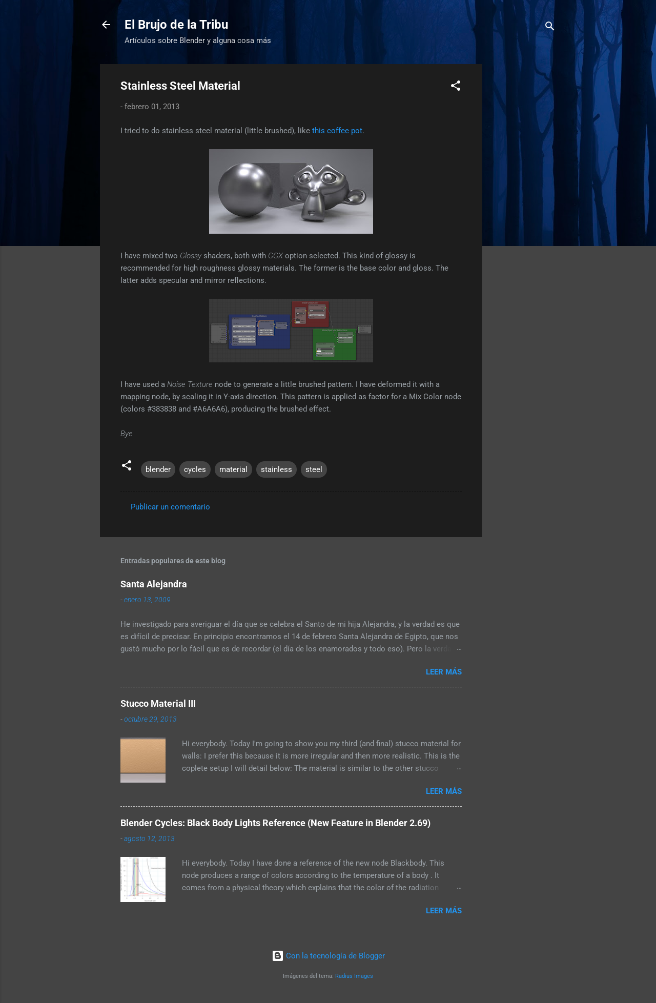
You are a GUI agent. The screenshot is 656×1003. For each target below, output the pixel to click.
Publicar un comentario (170, 506)
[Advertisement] (567, 128)
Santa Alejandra (153, 584)
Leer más (444, 672)
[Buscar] (550, 28)
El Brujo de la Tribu (176, 24)
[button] (455, 87)
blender (158, 469)
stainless (276, 469)
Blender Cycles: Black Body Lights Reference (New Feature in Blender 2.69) (275, 822)
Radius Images (354, 976)
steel (313, 469)
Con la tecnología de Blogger (328, 955)
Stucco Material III (158, 703)
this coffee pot (337, 130)
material (233, 469)
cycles (195, 469)
